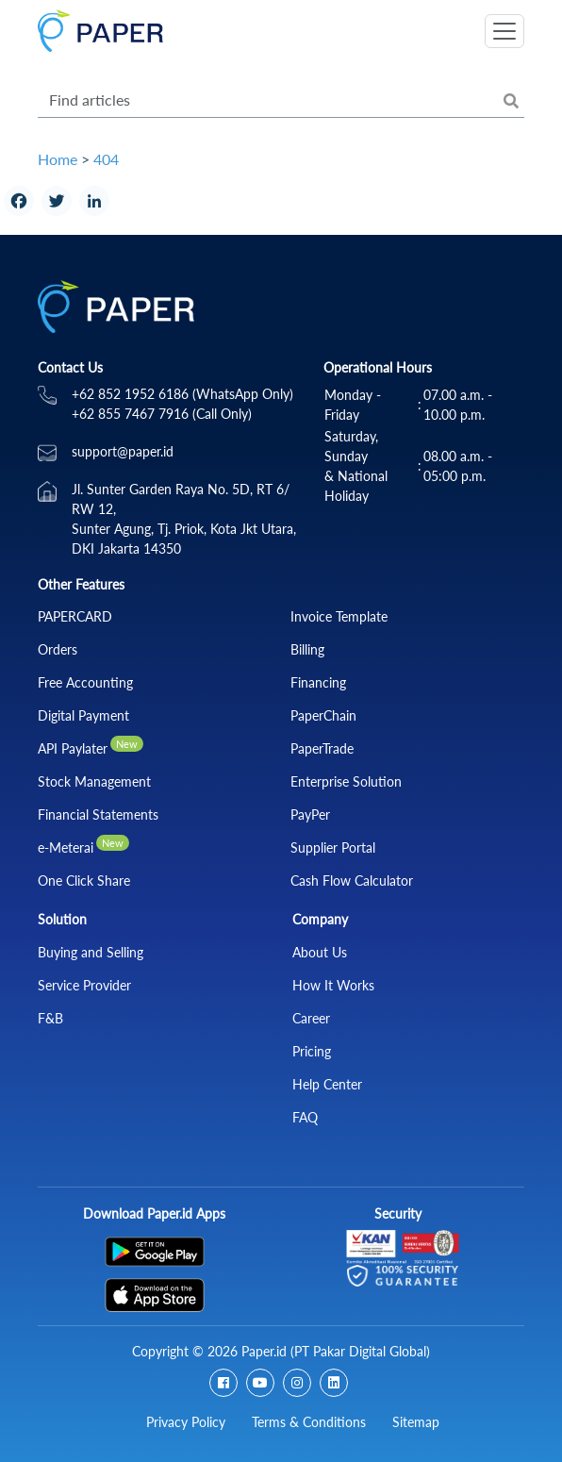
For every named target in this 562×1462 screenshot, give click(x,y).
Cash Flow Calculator (351, 880)
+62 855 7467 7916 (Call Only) (162, 414)
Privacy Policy (185, 1422)
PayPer (310, 814)
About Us (319, 952)
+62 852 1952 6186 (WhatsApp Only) (182, 394)
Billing (307, 649)
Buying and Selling (90, 952)
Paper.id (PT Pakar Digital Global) (335, 1351)
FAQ (305, 1117)
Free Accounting (85, 682)
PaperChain (323, 715)
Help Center (327, 1084)
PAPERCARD (75, 616)
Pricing (311, 1051)
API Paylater (72, 748)
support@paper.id (123, 451)
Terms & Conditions (309, 1422)
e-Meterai (65, 847)
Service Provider (84, 985)
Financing (318, 682)
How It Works (333, 985)
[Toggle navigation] (504, 31)
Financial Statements (98, 814)
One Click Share (84, 880)
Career (311, 1018)
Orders (57, 649)
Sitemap (415, 1422)
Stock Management (94, 781)
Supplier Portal (332, 847)
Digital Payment (83, 715)
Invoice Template (339, 616)
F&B (50, 1018)
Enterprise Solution (346, 781)
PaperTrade (322, 748)
